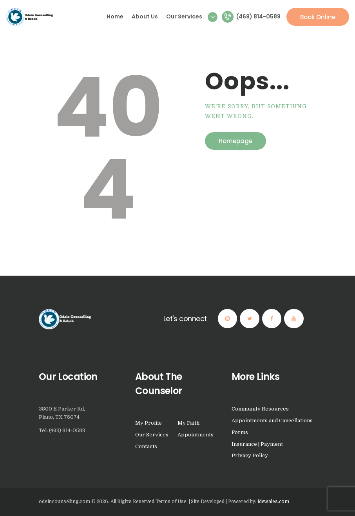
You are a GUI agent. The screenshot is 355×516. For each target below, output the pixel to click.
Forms (240, 432)
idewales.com (273, 501)
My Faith (188, 423)
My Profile (148, 423)
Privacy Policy (250, 455)
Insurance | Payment (257, 444)
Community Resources (260, 409)
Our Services (151, 435)
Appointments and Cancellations (272, 420)
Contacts (146, 446)
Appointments (196, 435)
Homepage (235, 141)
